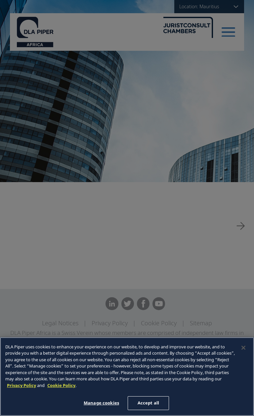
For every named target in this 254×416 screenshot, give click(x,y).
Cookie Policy (61, 385)
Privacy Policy (21, 385)
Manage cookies (101, 403)
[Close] (243, 347)
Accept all (148, 403)
